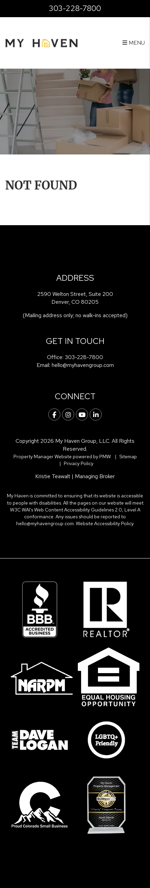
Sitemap (128, 456)
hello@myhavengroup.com (83, 365)
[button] (54, 414)
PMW (105, 456)
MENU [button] (133, 42)
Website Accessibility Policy (105, 523)
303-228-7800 (75, 8)
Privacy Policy (78, 463)
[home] (41, 42)
